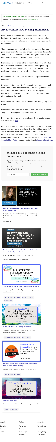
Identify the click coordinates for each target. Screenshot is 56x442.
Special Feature (8, 300)
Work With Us (42, 426)
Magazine (31, 3)
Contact (40, 429)
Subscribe (3, 426)
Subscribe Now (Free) (39, 174)
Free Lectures (23, 426)
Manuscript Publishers (27, 297)
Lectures (50, 3)
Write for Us (3, 429)
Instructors (22, 434)
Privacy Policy (42, 432)
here (16, 121)
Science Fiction (14, 409)
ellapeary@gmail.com (44, 140)
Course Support (23, 432)
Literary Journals (26, 337)
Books (2, 432)
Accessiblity (41, 434)
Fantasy (6, 409)
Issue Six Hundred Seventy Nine (12, 297)
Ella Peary (11, 26)
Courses (21, 429)
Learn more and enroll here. (31, 19)
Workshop (41, 3)
